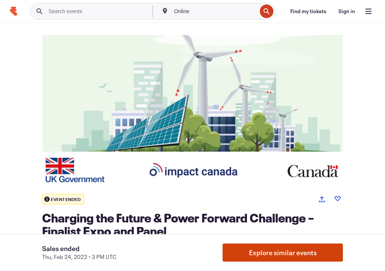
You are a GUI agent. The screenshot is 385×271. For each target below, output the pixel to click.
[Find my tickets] (308, 11)
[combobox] (215, 11)
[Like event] (337, 198)
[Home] (13, 11)
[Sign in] (346, 11)
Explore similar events (283, 252)
